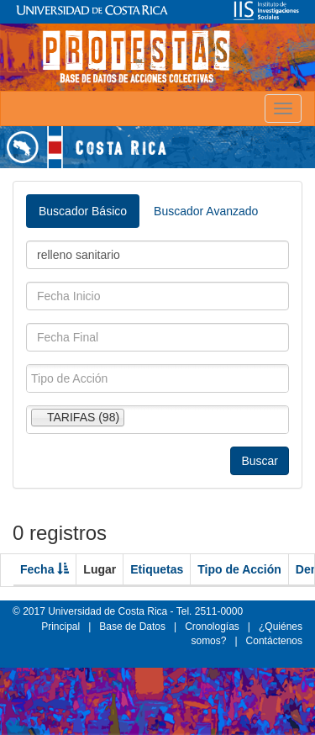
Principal (60, 626)
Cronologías (212, 626)
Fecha (44, 569)
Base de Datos (132, 626)
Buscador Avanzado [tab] (206, 211)
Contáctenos (274, 641)
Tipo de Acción (239, 569)
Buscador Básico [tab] (83, 211)
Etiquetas (156, 569)
